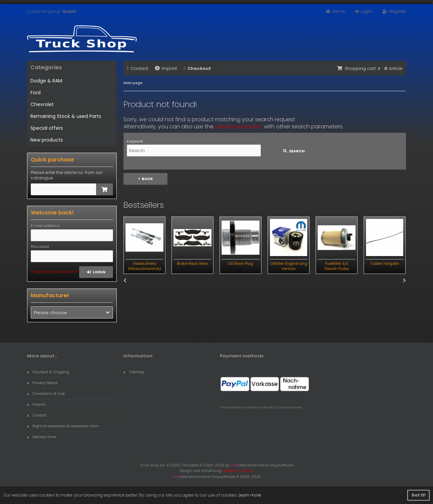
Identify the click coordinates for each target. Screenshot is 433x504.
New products (46, 139)
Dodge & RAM (46, 80)
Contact (137, 68)
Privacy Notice (42, 382)
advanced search (239, 126)
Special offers (46, 128)
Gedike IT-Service (238, 470)
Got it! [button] (418, 495)
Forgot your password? (54, 271)
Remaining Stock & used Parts (65, 116)
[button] (72, 312)
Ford (35, 92)
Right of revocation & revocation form (63, 426)
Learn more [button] (249, 495)
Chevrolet (42, 104)
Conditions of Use (46, 393)
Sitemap (133, 372)
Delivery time (41, 436)
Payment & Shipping (48, 372)
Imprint (166, 68)
